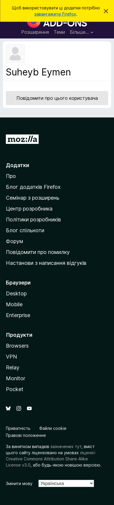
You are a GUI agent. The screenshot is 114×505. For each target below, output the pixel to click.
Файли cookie (53, 428)
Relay (12, 367)
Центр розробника (29, 209)
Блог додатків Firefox (33, 187)
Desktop (16, 293)
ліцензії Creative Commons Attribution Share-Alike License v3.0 (50, 458)
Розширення (35, 32)
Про (11, 176)
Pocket (14, 389)
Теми (59, 32)
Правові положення (26, 435)
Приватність (18, 428)
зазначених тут (65, 446)
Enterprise (18, 315)
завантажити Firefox (55, 13)
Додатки (17, 165)
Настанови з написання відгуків (46, 263)
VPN (11, 357)
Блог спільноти (25, 230)
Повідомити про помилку (38, 252)
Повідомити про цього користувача (57, 98)
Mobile (14, 304)
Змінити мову (19, 483)
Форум (14, 241)
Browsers (17, 346)
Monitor (15, 378)
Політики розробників (33, 219)
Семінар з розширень (32, 198)
